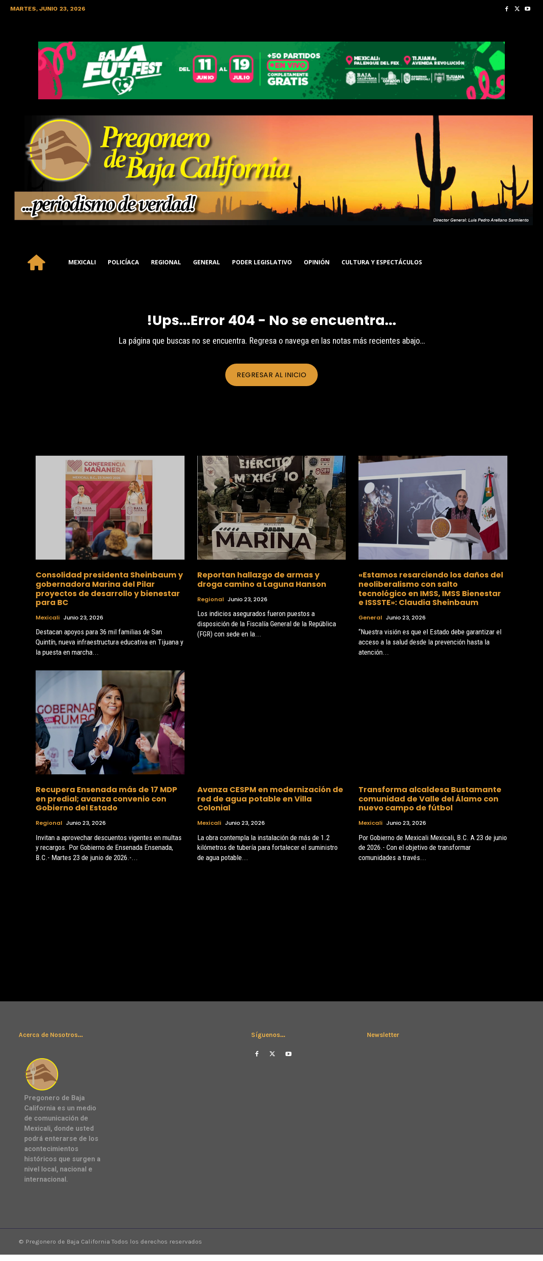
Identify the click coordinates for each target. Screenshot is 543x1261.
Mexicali (48, 623)
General (370, 623)
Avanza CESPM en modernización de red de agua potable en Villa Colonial (270, 804)
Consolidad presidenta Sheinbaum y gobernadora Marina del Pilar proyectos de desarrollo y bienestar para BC (109, 594)
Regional (210, 604)
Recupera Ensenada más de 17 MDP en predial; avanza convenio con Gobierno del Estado (106, 804)
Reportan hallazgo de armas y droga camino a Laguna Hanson (261, 585)
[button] (522, 262)
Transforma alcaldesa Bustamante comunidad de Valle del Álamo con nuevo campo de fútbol (429, 804)
